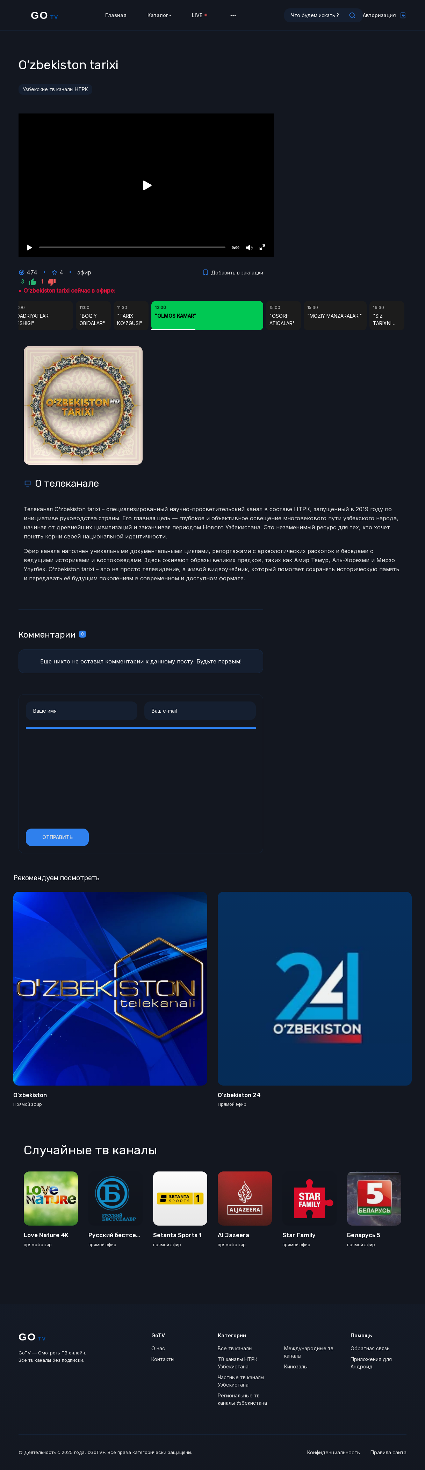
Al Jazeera (233, 1235)
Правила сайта (388, 1452)
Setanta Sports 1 (177, 1235)
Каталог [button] (159, 17)
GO (44, 17)
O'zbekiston (30, 1095)
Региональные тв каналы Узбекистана (242, 1399)
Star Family (299, 1235)
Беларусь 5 (363, 1235)
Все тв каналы (235, 1348)
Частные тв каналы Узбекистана (241, 1381)
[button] (233, 17)
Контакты (162, 1359)
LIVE (200, 17)
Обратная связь (370, 1348)
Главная (116, 17)
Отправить (57, 837)
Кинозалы (296, 1366)
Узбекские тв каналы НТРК (55, 89)
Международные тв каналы (308, 1352)
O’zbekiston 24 (239, 1095)
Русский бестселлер (119, 1235)
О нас (158, 1348)
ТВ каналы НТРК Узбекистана (238, 1362)
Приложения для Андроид (371, 1362)
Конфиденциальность (333, 1452)
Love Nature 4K (46, 1235)
